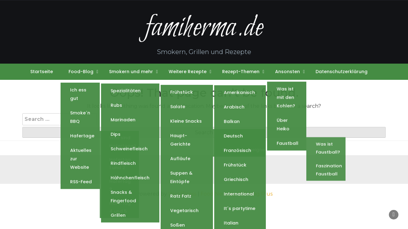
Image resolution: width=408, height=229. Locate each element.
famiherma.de (204, 28)
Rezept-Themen (240, 71)
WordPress (182, 194)
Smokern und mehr (131, 71)
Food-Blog (81, 71)
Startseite (41, 71)
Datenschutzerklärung (342, 71)
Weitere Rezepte (188, 71)
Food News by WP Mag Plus (236, 194)
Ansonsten (287, 71)
